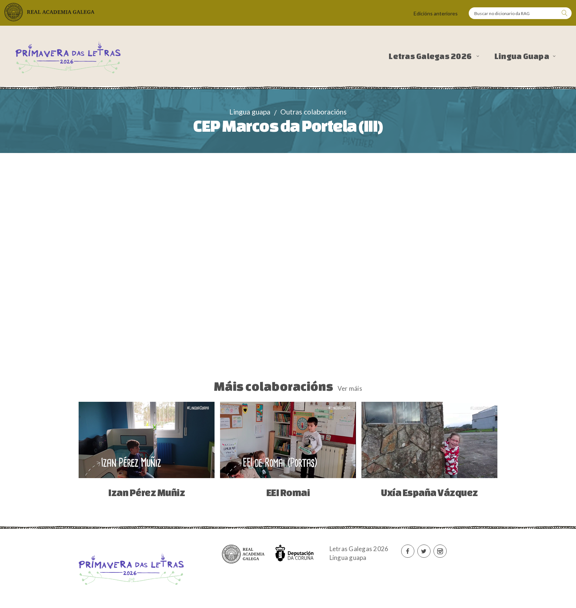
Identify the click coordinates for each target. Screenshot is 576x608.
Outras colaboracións (313, 112)
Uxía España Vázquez (429, 492)
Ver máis (350, 388)
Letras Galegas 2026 (431, 56)
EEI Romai (288, 492)
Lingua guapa (249, 112)
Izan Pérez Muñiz (146, 492)
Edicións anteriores (436, 13)
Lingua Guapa (521, 56)
